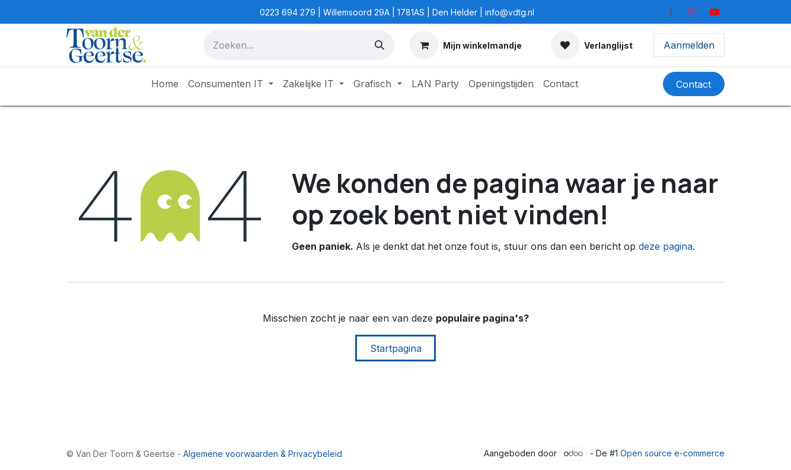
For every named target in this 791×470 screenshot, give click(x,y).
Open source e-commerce (672, 453)
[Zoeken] (379, 45)
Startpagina (396, 348)
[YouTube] (714, 11)
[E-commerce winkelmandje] (466, 45)
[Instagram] (692, 11)
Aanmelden (689, 45)
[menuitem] (164, 84)
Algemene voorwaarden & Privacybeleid (262, 454)
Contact (693, 84)
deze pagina (666, 246)
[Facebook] (670, 11)
